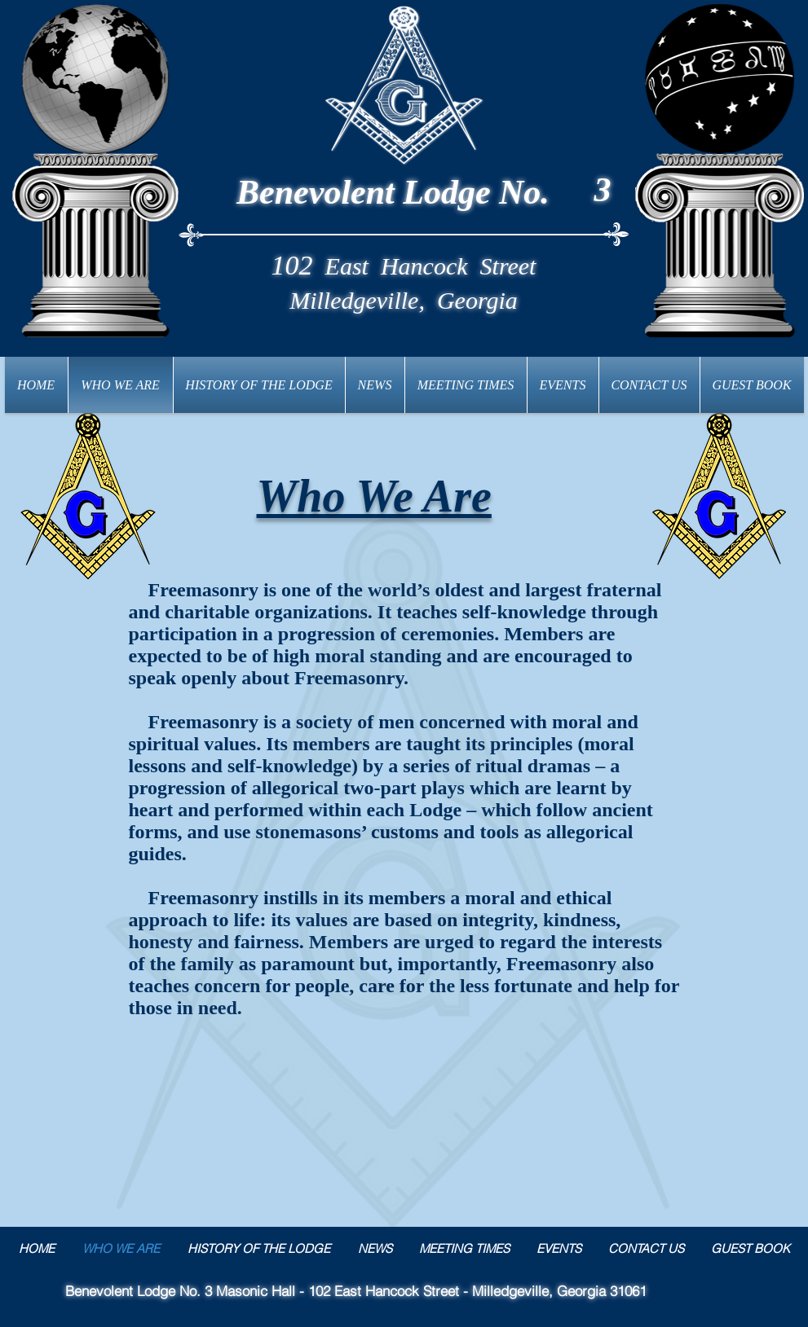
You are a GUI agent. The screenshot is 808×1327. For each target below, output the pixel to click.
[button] (259, 385)
